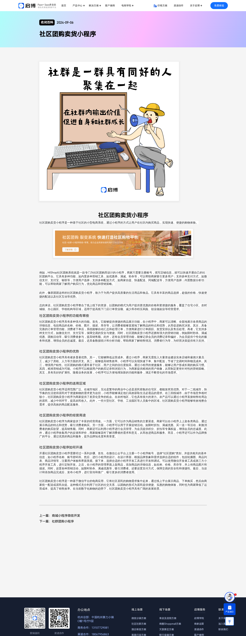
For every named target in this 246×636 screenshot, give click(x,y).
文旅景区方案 (166, 629)
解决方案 (94, 5)
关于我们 (223, 618)
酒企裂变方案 (138, 629)
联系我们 (223, 629)
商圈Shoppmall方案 (170, 623)
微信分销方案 (138, 618)
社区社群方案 (138, 623)
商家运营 (199, 623)
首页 (63, 5)
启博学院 (199, 618)
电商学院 (126, 5)
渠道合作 (178, 5)
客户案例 (110, 5)
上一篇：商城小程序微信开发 (59, 515)
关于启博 (195, 5)
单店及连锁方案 (167, 618)
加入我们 (223, 623)
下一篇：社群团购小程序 (56, 521)
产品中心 (77, 5)
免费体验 (219, 5)
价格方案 (162, 5)
